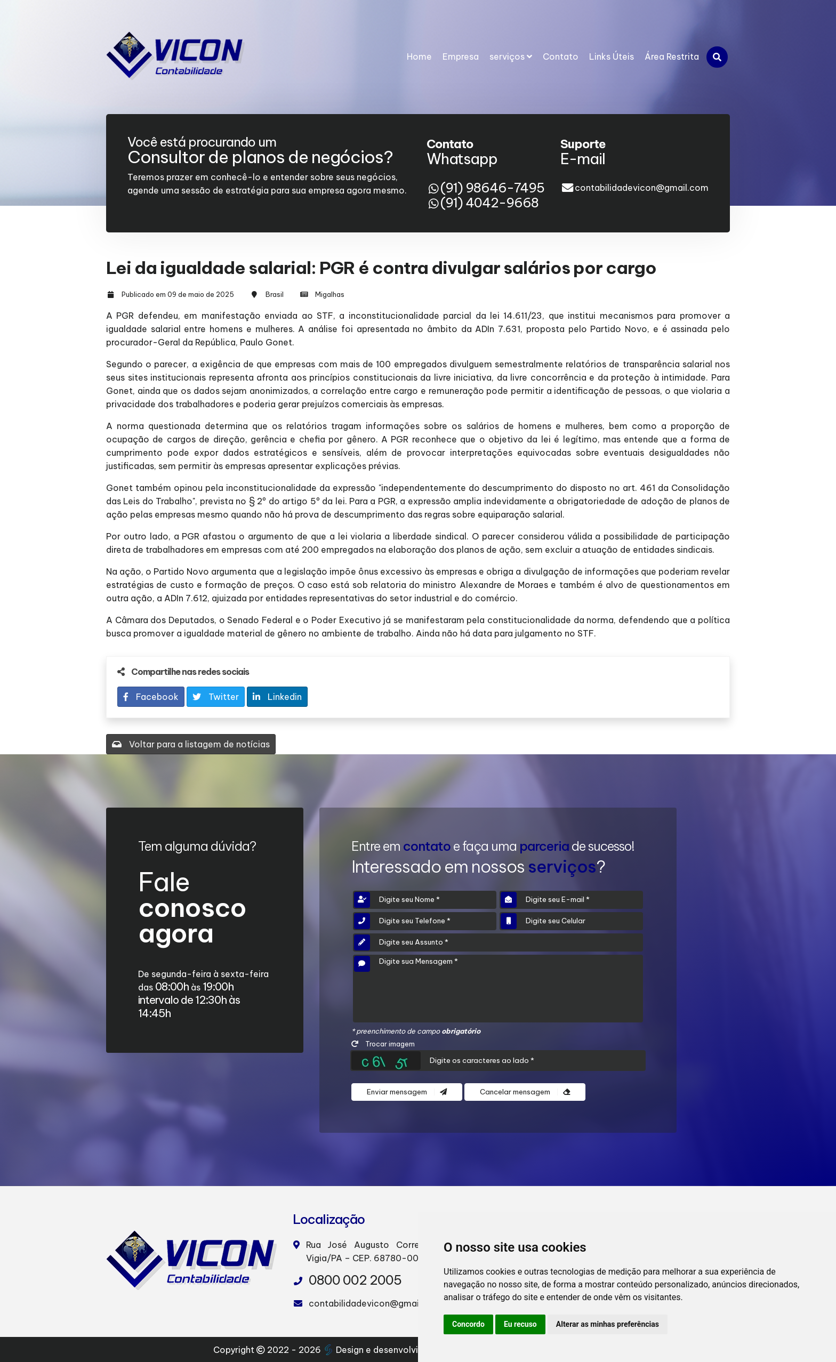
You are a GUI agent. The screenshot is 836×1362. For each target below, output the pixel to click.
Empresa (461, 56)
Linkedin (277, 696)
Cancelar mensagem (525, 1092)
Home (419, 56)
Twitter (215, 696)
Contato (560, 56)
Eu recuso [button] (520, 1324)
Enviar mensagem (407, 1092)
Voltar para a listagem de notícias (191, 744)
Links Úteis (611, 56)
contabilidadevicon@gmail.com (642, 187)
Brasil (275, 294)
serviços (510, 56)
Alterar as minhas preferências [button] (607, 1324)
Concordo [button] (468, 1324)
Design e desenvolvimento (385, 1349)
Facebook (151, 696)
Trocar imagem (383, 1043)
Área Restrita (672, 56)
